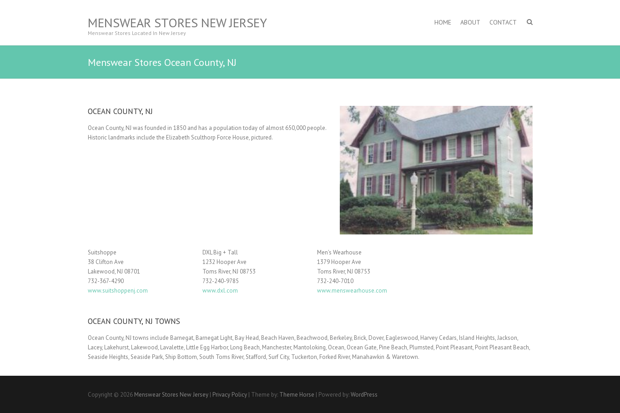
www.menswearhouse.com (352, 290)
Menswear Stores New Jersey (177, 22)
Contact (503, 22)
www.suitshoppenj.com (118, 290)
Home (442, 22)
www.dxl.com (220, 290)
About (470, 22)
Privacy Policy (229, 394)
